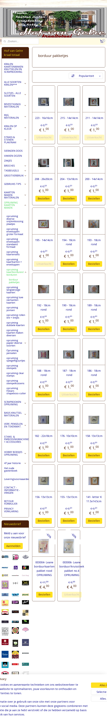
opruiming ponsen (12, 309)
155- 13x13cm (68, 497)
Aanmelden (13, 546)
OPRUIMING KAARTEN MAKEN (15, 205)
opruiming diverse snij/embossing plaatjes (14, 220)
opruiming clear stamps (15, 374)
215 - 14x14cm (69, 118)
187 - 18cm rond (69, 373)
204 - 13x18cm (69, 179)
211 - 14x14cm (94, 118)
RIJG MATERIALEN (15, 116)
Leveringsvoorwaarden (16, 479)
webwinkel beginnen (64, 715)
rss (53, 715)
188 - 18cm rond (43, 373)
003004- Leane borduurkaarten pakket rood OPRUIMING (44, 568)
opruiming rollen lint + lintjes (15, 316)
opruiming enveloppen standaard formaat (13, 242)
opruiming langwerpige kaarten (13, 290)
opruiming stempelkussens (15, 382)
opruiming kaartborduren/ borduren (16, 272)
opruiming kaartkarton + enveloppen (14, 262)
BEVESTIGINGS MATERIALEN (15, 105)
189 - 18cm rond (94, 307)
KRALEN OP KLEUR (15, 127)
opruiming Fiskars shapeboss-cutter (16, 391)
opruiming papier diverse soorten (16, 343)
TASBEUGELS (15, 170)
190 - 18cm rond (69, 307)
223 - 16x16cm (44, 118)
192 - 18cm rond (43, 307)
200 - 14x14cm (94, 179)
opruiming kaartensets (13, 253)
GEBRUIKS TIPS (15, 184)
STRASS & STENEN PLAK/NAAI (15, 140)
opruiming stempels (12, 367)
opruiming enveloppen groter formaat (14, 231)
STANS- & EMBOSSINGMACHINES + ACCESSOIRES (16, 439)
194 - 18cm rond (69, 242)
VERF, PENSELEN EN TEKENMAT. (15, 425)
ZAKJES (8, 160)
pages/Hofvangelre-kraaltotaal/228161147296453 (15, 702)
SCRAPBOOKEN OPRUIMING (15, 403)
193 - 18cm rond (94, 242)
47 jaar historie (15, 463)
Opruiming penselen (12, 352)
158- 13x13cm (93, 436)
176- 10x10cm (68, 436)
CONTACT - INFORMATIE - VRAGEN (12, 490)
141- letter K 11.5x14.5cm (94, 499)
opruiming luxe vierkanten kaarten (14, 300)
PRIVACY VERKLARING (11, 510)
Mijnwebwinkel (90, 715)
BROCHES (15, 165)
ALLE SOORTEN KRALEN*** (15, 83)
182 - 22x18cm (44, 436)
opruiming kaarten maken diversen (14, 333)
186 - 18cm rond (94, 373)
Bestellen (43, 198)
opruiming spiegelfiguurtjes (15, 359)
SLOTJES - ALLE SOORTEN (15, 94)
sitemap (47, 715)
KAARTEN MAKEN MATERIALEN (15, 195)
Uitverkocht (44, 137)
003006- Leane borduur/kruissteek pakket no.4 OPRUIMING (71, 568)
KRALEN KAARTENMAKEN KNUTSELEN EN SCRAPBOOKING (13, 67)
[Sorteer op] (86, 76)
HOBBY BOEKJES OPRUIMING (15, 453)
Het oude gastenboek (10, 469)
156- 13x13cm (43, 497)
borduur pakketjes (14, 281)
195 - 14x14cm (44, 240)
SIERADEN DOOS (13, 150)
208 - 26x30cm (44, 179)
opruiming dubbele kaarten (15, 324)
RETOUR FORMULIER (10, 502)
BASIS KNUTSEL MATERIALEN (15, 414)
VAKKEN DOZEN (13, 155)
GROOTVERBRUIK (15, 175)
